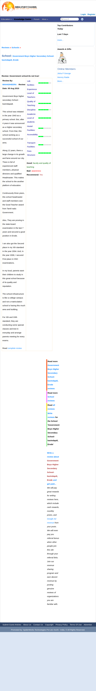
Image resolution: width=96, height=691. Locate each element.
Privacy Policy (62, 625)
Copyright (49, 625)
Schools (15, 47)
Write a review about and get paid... (53, 468)
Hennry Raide (63, 77)
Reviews (5, 47)
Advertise (88, 625)
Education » (6, 19)
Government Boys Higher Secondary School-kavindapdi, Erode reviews (53, 377)
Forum (36, 19)
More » (45, 19)
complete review (15, 348)
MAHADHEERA (9, 84)
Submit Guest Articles (12, 625)
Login (83, 14)
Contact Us (38, 625)
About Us (27, 625)
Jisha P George (64, 73)
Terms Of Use (76, 625)
